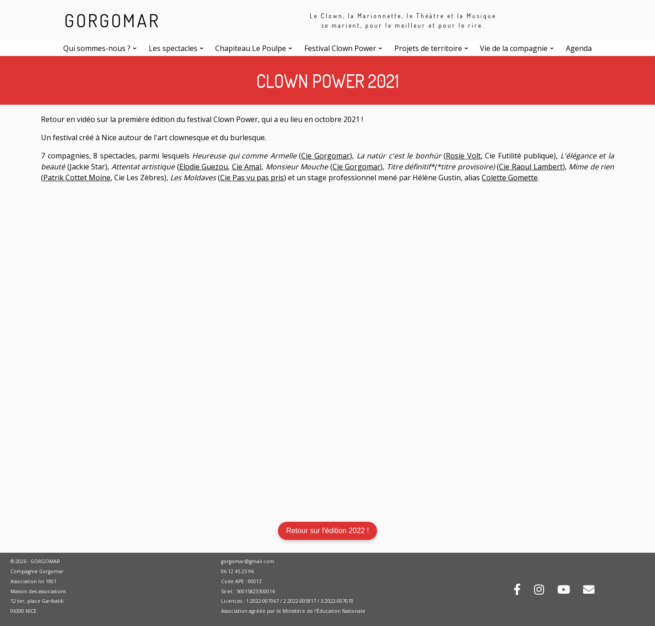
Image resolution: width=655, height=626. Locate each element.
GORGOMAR (112, 20)
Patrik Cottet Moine (77, 178)
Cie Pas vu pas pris (252, 178)
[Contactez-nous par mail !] (589, 591)
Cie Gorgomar (325, 156)
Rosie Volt (463, 156)
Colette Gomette (510, 178)
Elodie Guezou (203, 167)
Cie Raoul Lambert (530, 167)
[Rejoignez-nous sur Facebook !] (517, 591)
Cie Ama (246, 167)
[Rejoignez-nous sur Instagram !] (539, 591)
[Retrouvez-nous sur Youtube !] (563, 591)
